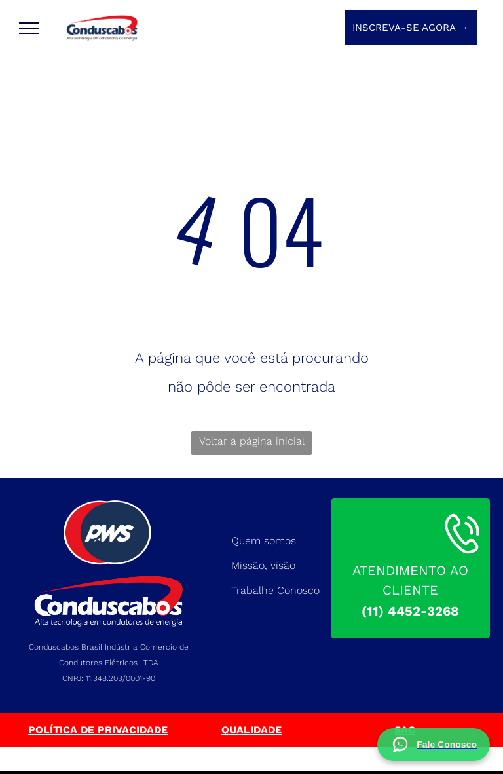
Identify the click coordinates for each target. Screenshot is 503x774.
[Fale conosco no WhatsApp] (433, 744)
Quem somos (263, 540)
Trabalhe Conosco (275, 590)
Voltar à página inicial (252, 441)
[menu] (29, 28)
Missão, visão (263, 565)
